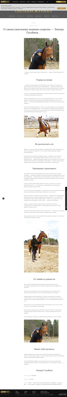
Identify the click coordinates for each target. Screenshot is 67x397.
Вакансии (34, 391)
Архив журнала (55, 16)
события (28, 1)
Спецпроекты (46, 16)
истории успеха (15, 1)
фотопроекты (30, 16)
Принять (61, 8)
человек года (33, 1)
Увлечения (33, 22)
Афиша (17, 391)
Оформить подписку (44, 391)
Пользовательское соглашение (34, 394)
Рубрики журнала (21, 16)
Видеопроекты (38, 16)
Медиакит (25, 391)
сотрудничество (41, 1)
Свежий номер (12, 16)
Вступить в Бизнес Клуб (61, 1)
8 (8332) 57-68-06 (62, 394)
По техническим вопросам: (47, 394)
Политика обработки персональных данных (22, 394)
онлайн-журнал (22, 1)
